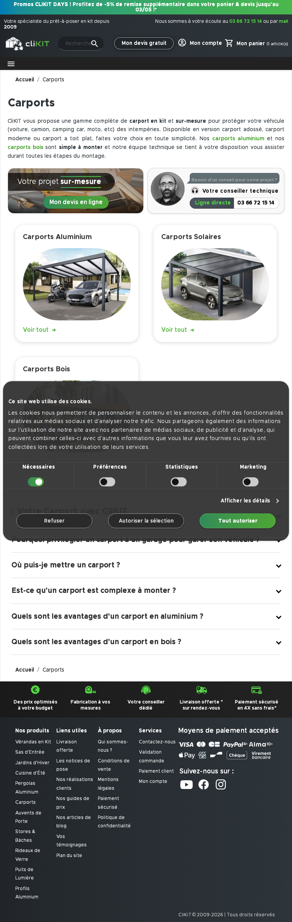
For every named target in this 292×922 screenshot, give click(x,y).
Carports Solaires (191, 237)
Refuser (54, 521)
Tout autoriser (237, 521)
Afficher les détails (245, 501)
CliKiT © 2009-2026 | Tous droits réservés (226, 914)
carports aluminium (238, 138)
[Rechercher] (80, 44)
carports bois (25, 147)
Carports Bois (46, 369)
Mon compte (153, 781)
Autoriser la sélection (146, 521)
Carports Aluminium (57, 237)
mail (283, 21)
